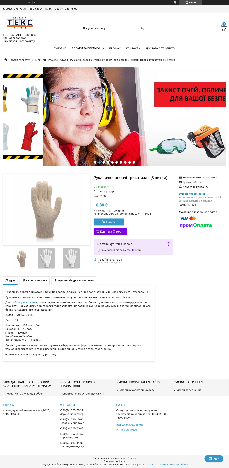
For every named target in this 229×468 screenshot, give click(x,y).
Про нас (115, 48)
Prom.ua (132, 458)
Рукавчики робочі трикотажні (110, 59)
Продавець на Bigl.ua (114, 461)
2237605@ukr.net (126, 429)
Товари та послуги (86, 48)
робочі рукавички (23, 302)
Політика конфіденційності (174, 464)
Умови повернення (189, 389)
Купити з (112, 231)
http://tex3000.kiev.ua (129, 424)
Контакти (133, 48)
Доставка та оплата (161, 48)
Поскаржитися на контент (145, 464)
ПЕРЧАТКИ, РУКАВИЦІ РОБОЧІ (51, 59)
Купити (111, 222)
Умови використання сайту (137, 389)
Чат (214, 458)
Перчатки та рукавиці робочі (24, 393)
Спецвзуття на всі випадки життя (83, 393)
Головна (59, 48)
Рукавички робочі (80, 59)
